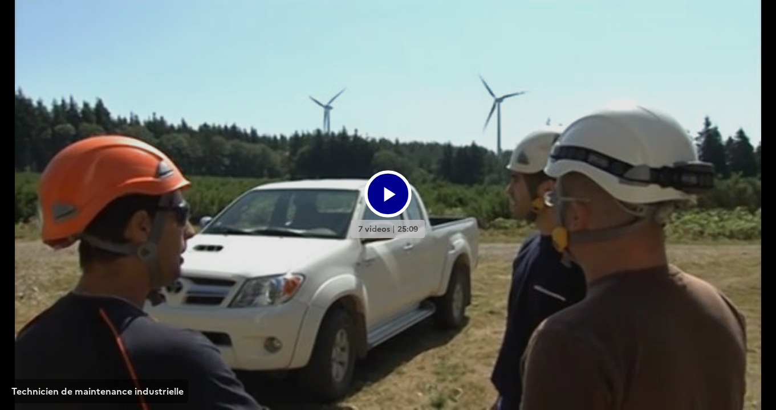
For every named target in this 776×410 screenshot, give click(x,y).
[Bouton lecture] (388, 194)
